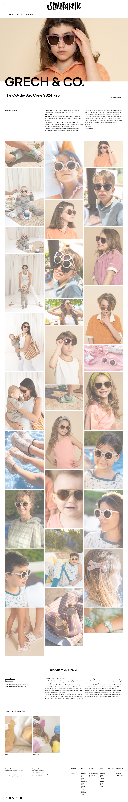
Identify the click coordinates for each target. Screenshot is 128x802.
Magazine (73, 768)
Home (6, 15)
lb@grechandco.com (20, 687)
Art (82, 775)
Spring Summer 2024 (117, 97)
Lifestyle (83, 784)
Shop (101, 768)
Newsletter (118, 773)
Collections (20, 15)
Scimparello (119, 768)
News (82, 768)
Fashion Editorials (93, 773)
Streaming (83, 792)
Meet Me (110, 772)
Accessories (84, 781)
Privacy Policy (119, 775)
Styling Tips (92, 775)
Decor (82, 788)
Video (90, 776)
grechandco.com (10, 679)
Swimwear (83, 773)
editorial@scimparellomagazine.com (14, 775)
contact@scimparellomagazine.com (14, 770)
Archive (73, 773)
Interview (111, 768)
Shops (82, 776)
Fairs (82, 778)
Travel (82, 794)
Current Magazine (75, 772)
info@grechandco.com (21, 685)
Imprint (117, 776)
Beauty (83, 786)
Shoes (82, 780)
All (82, 772)
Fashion (83, 783)
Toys (82, 789)
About (117, 772)
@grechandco (9, 681)
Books (82, 791)
